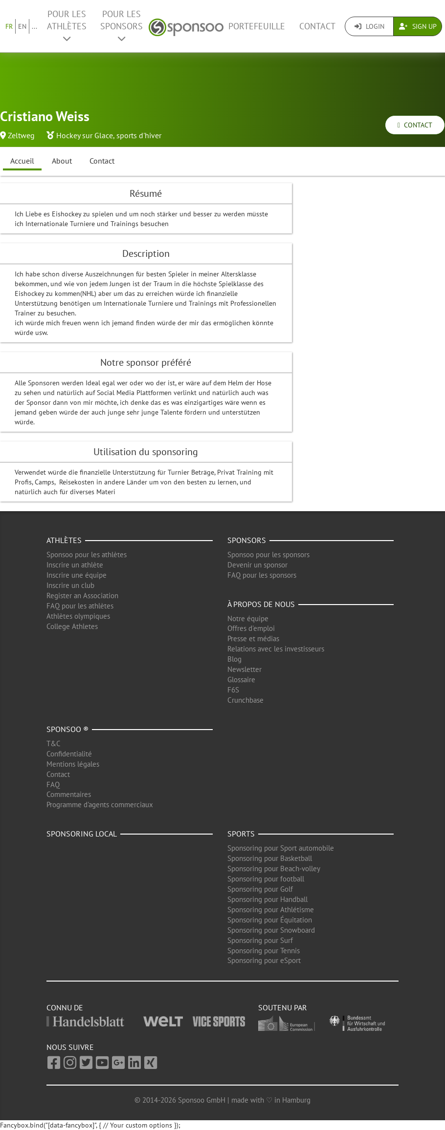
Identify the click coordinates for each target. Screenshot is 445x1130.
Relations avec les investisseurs (275, 648)
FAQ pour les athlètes (79, 605)
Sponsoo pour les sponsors (268, 554)
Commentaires (68, 794)
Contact (317, 26)
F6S (233, 689)
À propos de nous (261, 604)
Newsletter (244, 669)
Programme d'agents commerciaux (99, 804)
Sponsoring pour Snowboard (271, 930)
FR (9, 26)
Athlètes (64, 540)
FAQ (53, 784)
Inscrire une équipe (76, 575)
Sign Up (418, 26)
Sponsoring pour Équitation (269, 919)
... (34, 26)
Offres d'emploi (251, 628)
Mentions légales (72, 764)
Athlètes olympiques (78, 616)
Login (369, 26)
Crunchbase (245, 700)
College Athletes (72, 626)
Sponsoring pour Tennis (263, 950)
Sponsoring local (81, 833)
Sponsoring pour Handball (267, 899)
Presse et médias (253, 638)
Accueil (22, 161)
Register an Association (82, 595)
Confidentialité (69, 753)
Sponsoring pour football (265, 878)
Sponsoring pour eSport (264, 960)
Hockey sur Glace (84, 135)
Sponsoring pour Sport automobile (280, 848)
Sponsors (246, 540)
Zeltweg (21, 135)
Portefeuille (256, 26)
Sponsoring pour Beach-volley (273, 868)
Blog (234, 659)
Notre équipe (247, 618)
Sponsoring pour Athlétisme (270, 909)
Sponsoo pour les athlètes (86, 554)
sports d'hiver (138, 135)
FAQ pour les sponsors (261, 575)
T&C (53, 743)
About (62, 161)
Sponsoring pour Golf (260, 889)
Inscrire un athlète (74, 564)
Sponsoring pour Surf (260, 940)
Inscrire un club (70, 585)
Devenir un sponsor (257, 564)
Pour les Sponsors (121, 25)
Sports (241, 833)
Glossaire (241, 679)
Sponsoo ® (67, 729)
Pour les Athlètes (67, 25)
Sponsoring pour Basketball (269, 858)
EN (22, 26)
